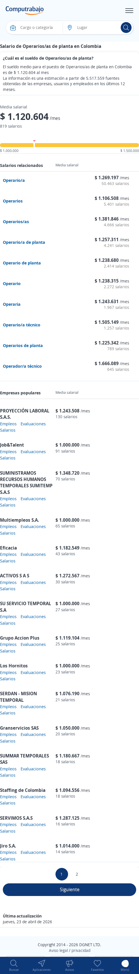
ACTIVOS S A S (14, 575)
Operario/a (14, 180)
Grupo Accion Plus (19, 638)
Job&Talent (12, 445)
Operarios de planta (23, 345)
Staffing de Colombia (22, 790)
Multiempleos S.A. (19, 520)
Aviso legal (58, 950)
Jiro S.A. (8, 846)
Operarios (13, 201)
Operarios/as (16, 221)
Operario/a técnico (21, 325)
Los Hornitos (14, 666)
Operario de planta (22, 263)
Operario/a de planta (24, 242)
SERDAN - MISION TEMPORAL (18, 696)
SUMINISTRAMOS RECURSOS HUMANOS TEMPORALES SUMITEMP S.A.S (26, 482)
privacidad (81, 950)
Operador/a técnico (22, 366)
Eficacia (8, 548)
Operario (12, 283)
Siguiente (70, 889)
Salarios (7, 430)
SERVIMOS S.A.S (16, 818)
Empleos (8, 423)
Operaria (12, 304)
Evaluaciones (33, 423)
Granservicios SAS (19, 728)
